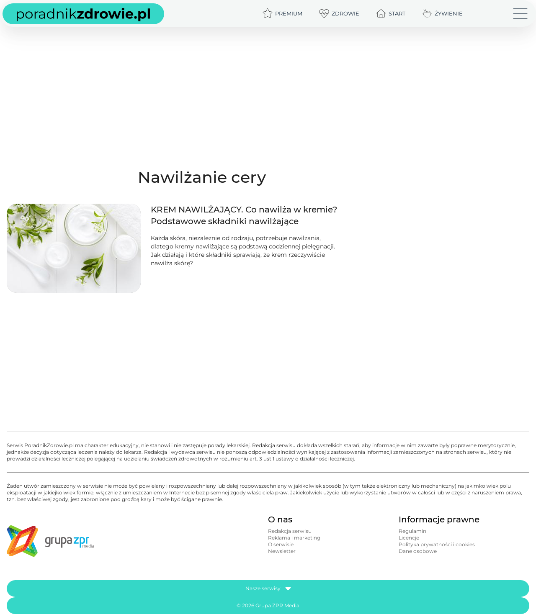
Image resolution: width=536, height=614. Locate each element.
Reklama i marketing (294, 538)
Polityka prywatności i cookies (437, 544)
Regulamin (412, 531)
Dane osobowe (418, 551)
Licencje (409, 538)
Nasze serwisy (268, 588)
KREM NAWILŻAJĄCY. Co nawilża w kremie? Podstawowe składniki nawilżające (244, 215)
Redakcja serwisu (290, 531)
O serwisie (281, 544)
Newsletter (282, 551)
